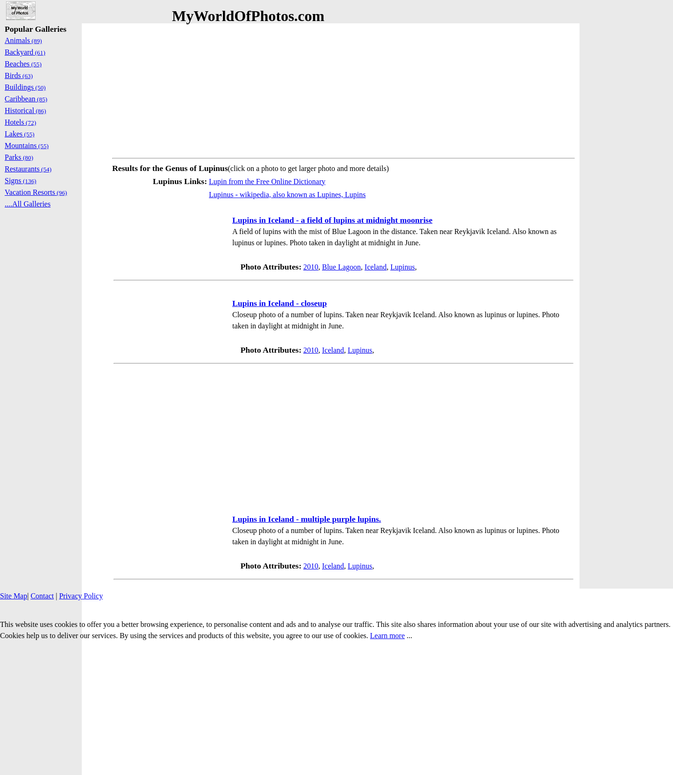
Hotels (20, 122)
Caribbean (26, 99)
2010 (310, 267)
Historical (25, 110)
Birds (19, 75)
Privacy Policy (81, 596)
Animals (23, 40)
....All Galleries (27, 204)
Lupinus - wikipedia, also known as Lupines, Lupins (287, 195)
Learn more (387, 636)
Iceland (376, 267)
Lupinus (402, 267)
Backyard (25, 52)
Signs (20, 181)
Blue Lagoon (341, 267)
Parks (19, 157)
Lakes (20, 134)
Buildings (25, 87)
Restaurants (28, 169)
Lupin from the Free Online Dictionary (267, 181)
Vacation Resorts (36, 192)
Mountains (27, 145)
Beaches (23, 64)
